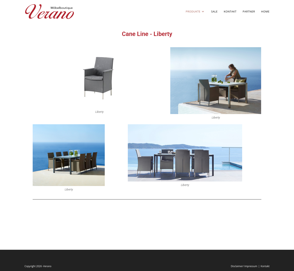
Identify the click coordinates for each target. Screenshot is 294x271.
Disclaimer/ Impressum (244, 266)
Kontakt (265, 266)
